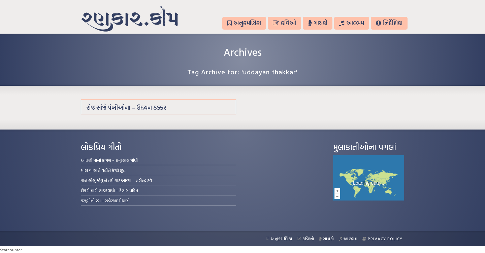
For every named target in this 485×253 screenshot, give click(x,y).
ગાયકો (317, 23)
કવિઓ (284, 23)
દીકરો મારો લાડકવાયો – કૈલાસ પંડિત (109, 190)
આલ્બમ (351, 23)
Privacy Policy (382, 239)
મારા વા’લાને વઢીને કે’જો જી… (104, 170)
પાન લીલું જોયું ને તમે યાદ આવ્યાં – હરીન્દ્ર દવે (116, 180)
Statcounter (11, 250)
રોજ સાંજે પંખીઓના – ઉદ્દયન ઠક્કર (126, 107)
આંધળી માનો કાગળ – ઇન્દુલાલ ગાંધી (109, 160)
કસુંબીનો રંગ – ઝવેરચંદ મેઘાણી (105, 200)
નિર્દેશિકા (389, 23)
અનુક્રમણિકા (244, 23)
